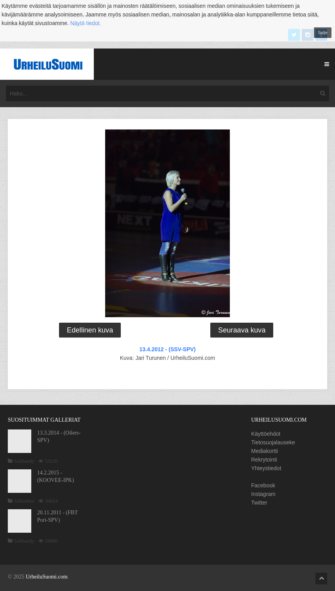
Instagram (263, 494)
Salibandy (24, 461)
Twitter (259, 502)
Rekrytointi (264, 459)
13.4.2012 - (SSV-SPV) (168, 349)
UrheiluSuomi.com (47, 577)
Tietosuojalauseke (273, 442)
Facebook (263, 485)
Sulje (323, 32)
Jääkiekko (24, 501)
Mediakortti (264, 451)
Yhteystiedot (266, 468)
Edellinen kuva (90, 330)
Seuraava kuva (241, 330)
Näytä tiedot (85, 23)
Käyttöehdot (266, 434)
